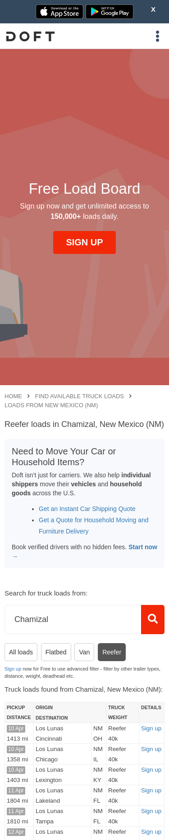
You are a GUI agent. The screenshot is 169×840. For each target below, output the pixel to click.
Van (84, 652)
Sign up (13, 668)
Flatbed (56, 652)
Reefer (111, 652)
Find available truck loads (79, 396)
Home (13, 396)
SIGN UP (84, 242)
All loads (21, 652)
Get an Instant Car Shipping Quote (87, 508)
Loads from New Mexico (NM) (51, 405)
